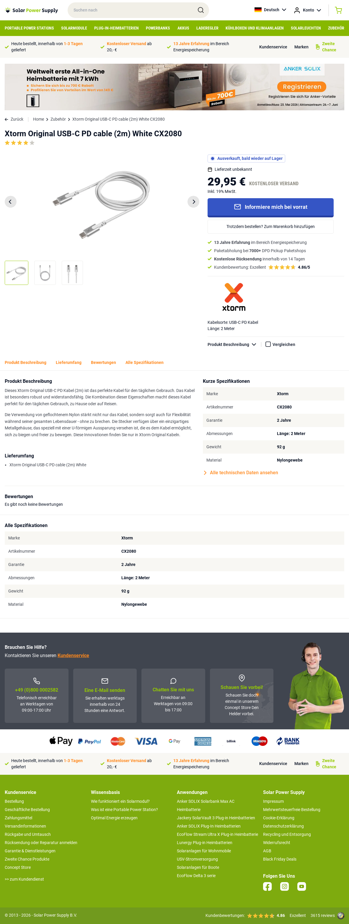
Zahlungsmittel (18, 817)
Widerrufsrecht (276, 842)
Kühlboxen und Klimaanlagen (255, 28)
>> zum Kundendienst (24, 879)
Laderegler (207, 28)
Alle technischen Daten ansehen (241, 472)
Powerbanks (158, 28)
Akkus (183, 28)
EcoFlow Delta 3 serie (196, 875)
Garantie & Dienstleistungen (30, 850)
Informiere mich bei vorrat (270, 206)
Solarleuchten (306, 28)
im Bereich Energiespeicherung (201, 46)
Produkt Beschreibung (234, 344)
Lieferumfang (68, 362)
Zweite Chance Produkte (27, 859)
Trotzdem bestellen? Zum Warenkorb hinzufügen (270, 226)
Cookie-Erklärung (278, 817)
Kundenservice (273, 47)
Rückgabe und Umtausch (28, 834)
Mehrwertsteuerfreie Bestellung (291, 809)
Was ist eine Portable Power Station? (124, 809)
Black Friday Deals (279, 859)
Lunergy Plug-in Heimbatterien (204, 842)
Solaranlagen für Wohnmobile (204, 850)
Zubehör (336, 28)
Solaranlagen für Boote (198, 867)
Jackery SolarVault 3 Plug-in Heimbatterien (216, 817)
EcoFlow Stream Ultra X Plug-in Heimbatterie (217, 834)
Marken (301, 47)
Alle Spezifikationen (144, 362)
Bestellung (14, 801)
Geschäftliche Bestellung (27, 809)
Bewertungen (103, 362)
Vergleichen (284, 344)
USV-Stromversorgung (197, 859)
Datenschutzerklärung (283, 826)
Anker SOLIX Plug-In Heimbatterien (209, 826)
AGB (267, 850)
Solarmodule (74, 28)
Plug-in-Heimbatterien (116, 28)
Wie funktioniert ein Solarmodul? (120, 801)
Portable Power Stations (29, 28)
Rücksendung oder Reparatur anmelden (41, 842)
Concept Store (18, 867)
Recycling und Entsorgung (287, 834)
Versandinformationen (25, 826)
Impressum (273, 801)
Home (38, 119)
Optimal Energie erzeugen (114, 817)
